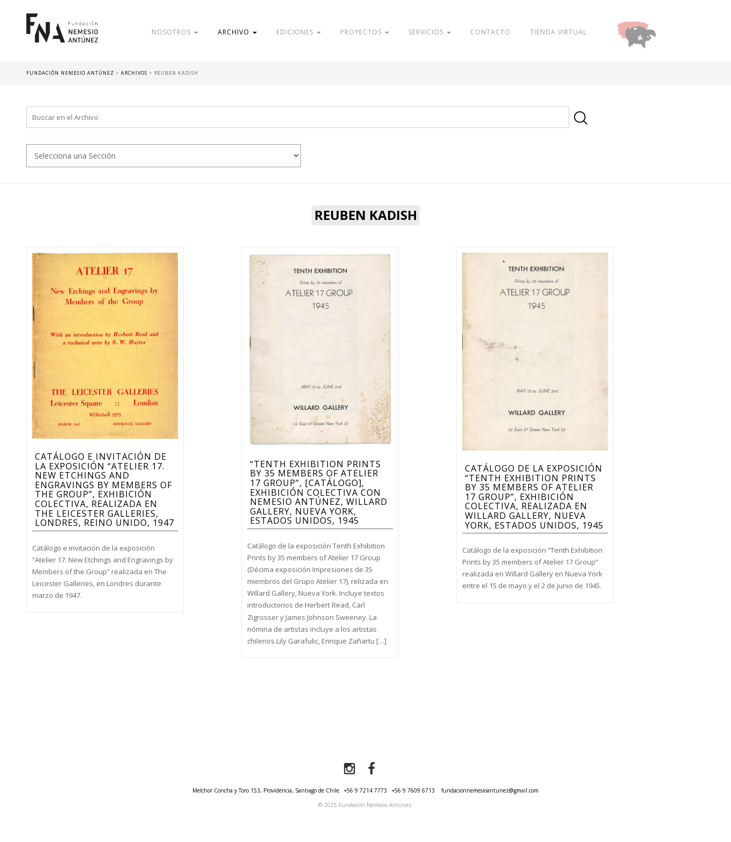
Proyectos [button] (364, 32)
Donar (671, 32)
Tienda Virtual (558, 32)
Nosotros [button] (175, 32)
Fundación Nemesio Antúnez (62, 37)
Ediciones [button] (298, 32)
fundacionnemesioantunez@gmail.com (490, 790)
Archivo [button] (237, 32)
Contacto (490, 32)
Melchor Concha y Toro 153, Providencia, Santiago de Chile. (266, 790)
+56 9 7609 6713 (413, 790)
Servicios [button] (429, 32)
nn (163, 155)
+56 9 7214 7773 (365, 790)
